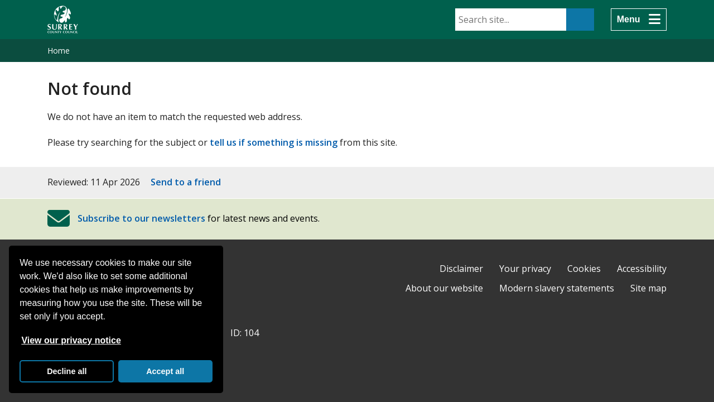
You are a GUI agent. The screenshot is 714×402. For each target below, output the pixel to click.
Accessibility (642, 268)
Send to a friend (186, 182)
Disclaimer (461, 268)
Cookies (584, 268)
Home (58, 50)
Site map (648, 288)
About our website (444, 288)
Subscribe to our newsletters (141, 218)
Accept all (165, 371)
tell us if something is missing (273, 142)
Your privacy (525, 268)
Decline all (66, 371)
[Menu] (639, 19)
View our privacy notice (70, 340)
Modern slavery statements (556, 288)
